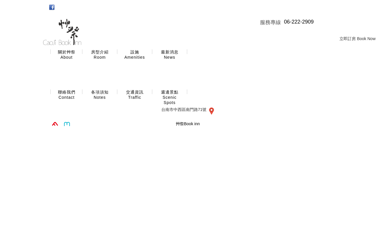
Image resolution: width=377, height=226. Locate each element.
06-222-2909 (299, 22)
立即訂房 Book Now (357, 38)
